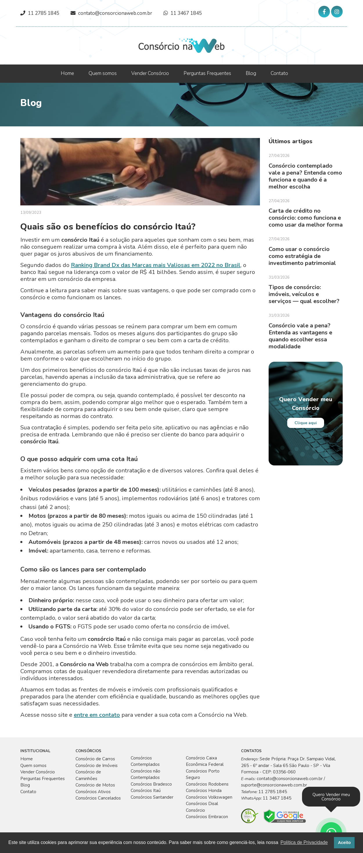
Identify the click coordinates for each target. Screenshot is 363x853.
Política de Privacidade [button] (304, 842)
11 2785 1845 (43, 13)
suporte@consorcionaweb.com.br (274, 785)
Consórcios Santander (152, 797)
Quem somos (103, 73)
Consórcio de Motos (95, 785)
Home (67, 73)
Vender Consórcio (150, 73)
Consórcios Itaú (146, 790)
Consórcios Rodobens (207, 784)
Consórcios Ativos (93, 792)
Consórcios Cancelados (98, 798)
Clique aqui (305, 423)
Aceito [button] (344, 842)
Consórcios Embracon (207, 817)
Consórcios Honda (204, 790)
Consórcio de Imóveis (97, 765)
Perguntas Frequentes (207, 73)
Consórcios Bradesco (151, 784)
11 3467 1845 (186, 13)
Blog (251, 73)
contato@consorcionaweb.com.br (115, 13)
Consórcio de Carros (95, 759)
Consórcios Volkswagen (209, 797)
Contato (279, 73)
